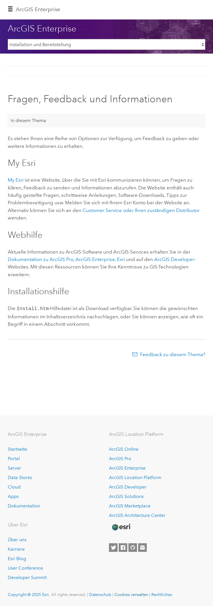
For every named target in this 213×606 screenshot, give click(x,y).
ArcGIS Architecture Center (137, 515)
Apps (13, 496)
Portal (14, 458)
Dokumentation (24, 506)
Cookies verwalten (131, 594)
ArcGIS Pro (120, 458)
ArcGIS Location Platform (135, 477)
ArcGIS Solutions (126, 496)
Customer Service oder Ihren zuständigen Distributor (141, 210)
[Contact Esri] (142, 547)
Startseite (17, 449)
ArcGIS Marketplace (130, 506)
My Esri (16, 180)
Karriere (16, 549)
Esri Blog (17, 558)
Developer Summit (27, 577)
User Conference (25, 568)
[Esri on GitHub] (132, 547)
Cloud (14, 487)
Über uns (17, 539)
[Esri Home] (121, 527)
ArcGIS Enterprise (38, 9)
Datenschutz (100, 594)
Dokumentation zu (40, 259)
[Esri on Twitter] (113, 547)
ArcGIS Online (123, 449)
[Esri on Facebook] (123, 547)
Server (14, 468)
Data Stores (20, 477)
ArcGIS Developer (127, 487)
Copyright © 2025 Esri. (29, 594)
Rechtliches (161, 594)
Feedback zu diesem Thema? (172, 354)
